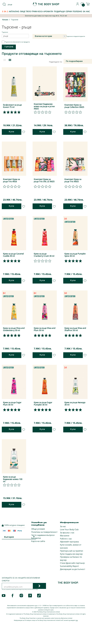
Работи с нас (66, 538)
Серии (69, 11)
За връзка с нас (67, 532)
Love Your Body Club (69, 529)
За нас (63, 526)
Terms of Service (32, 589)
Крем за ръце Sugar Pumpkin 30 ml (43, 403)
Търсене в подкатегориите (74, 36)
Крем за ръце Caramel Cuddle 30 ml (13, 254)
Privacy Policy (24, 589)
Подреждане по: (55, 62)
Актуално (14, 11)
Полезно (77, 11)
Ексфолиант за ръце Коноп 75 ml (12, 106)
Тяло (28, 11)
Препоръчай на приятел (71, 551)
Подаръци (59, 11)
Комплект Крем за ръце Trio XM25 (72, 180)
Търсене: (5, 32)
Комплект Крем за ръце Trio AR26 (11, 180)
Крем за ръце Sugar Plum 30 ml (12, 403)
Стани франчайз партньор (72, 563)
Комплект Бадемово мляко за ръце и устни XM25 (44, 106)
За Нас (86, 11)
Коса (40, 11)
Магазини (64, 535)
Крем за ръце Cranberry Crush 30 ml (44, 254)
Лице (22, 11)
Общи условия (38, 529)
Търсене (14, 19)
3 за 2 (5, 11)
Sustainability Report (69, 566)
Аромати (48, 11)
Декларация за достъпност (72, 569)
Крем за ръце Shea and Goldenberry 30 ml (14, 329)
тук (77, 620)
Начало (5, 20)
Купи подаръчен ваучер (71, 554)
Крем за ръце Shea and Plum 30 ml (44, 329)
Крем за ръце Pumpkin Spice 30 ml (75, 254)
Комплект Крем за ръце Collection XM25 (74, 106)
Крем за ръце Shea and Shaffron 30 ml (75, 329)
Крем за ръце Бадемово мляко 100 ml (12, 479)
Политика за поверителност (44, 532)
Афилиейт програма (69, 541)
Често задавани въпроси (43, 535)
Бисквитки (36, 538)
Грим (34, 11)
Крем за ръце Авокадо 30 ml (74, 403)
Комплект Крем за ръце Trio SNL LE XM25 (44, 180)
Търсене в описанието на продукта (16, 42)
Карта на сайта (38, 541)
